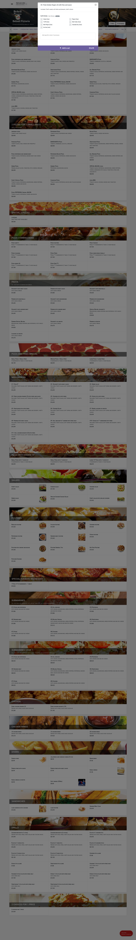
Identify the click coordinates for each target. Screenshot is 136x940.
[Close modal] (96, 5)
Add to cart (77, 48)
